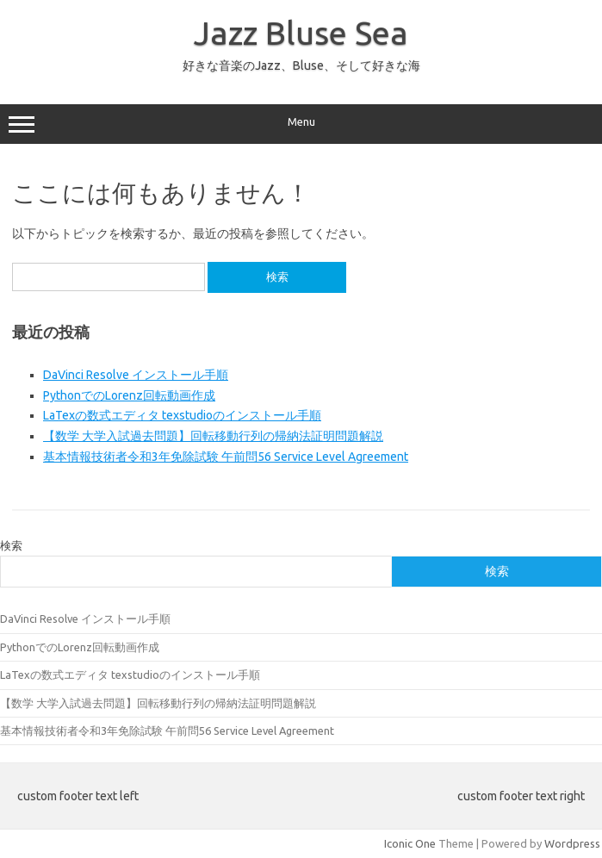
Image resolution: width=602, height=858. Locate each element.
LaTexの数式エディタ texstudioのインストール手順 (182, 415)
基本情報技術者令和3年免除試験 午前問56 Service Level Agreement (225, 456)
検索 (11, 545)
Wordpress (572, 843)
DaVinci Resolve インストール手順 (135, 375)
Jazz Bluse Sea (301, 33)
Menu (301, 124)
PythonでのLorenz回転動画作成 (129, 395)
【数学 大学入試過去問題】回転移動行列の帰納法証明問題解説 (213, 436)
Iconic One (410, 843)
